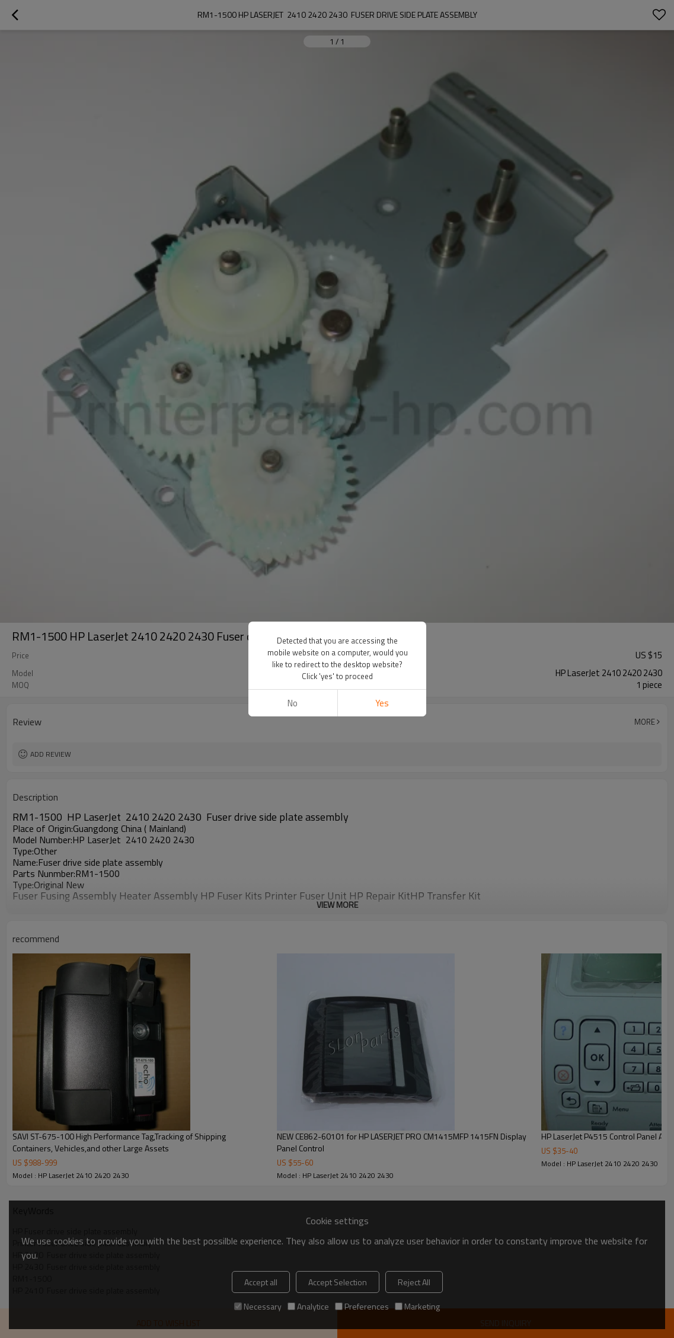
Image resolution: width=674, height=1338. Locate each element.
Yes (381, 703)
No (293, 703)
